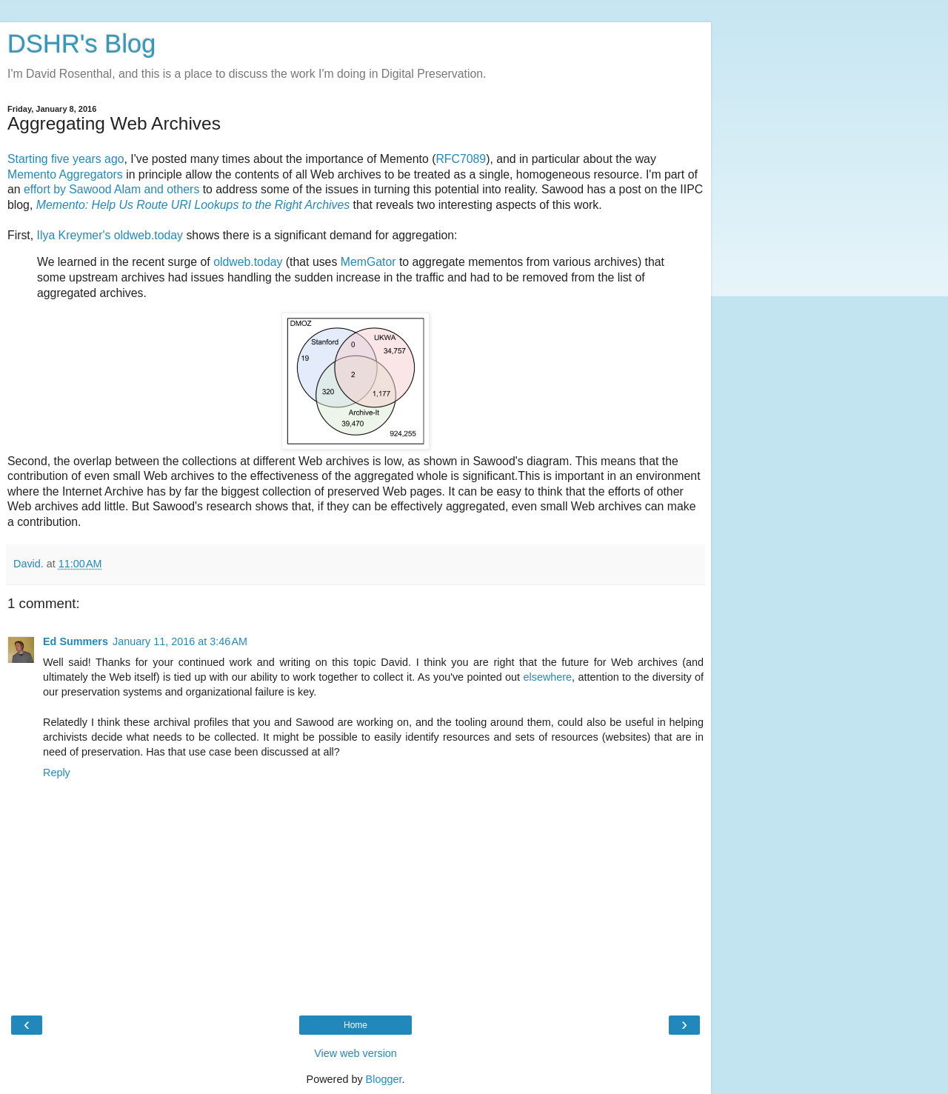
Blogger (384, 1079)
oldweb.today (247, 262)
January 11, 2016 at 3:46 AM (180, 641)
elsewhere (547, 677)
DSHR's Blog (81, 44)
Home (355, 1025)
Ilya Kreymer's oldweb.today (110, 235)
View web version (355, 1053)
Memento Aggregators (65, 174)
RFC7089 (460, 159)
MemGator (368, 262)
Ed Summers (75, 641)
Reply (56, 772)
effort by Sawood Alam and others (111, 189)
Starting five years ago (65, 159)
